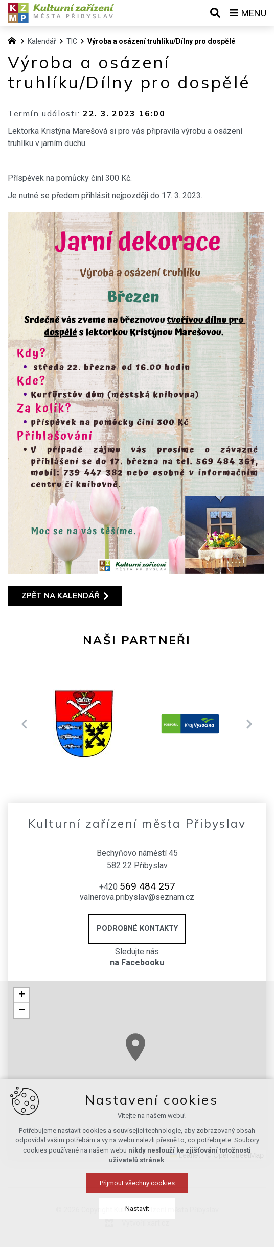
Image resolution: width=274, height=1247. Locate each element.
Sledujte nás (137, 957)
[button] (242, 1105)
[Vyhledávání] (215, 13)
